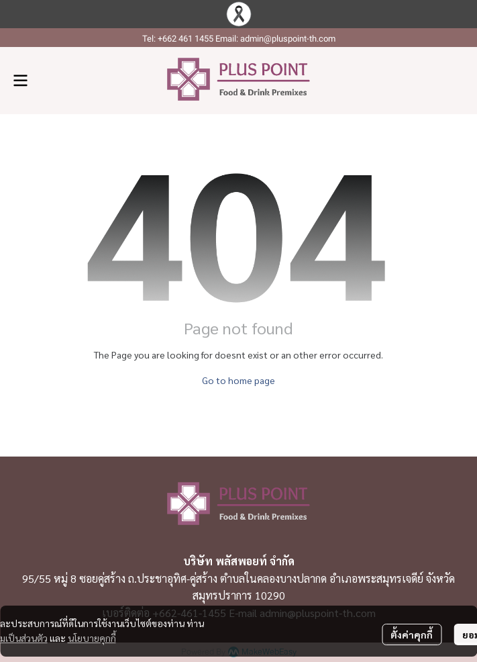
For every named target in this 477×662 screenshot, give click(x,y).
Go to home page (238, 380)
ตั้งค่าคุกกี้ (411, 634)
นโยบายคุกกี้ (92, 638)
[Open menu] (20, 80)
